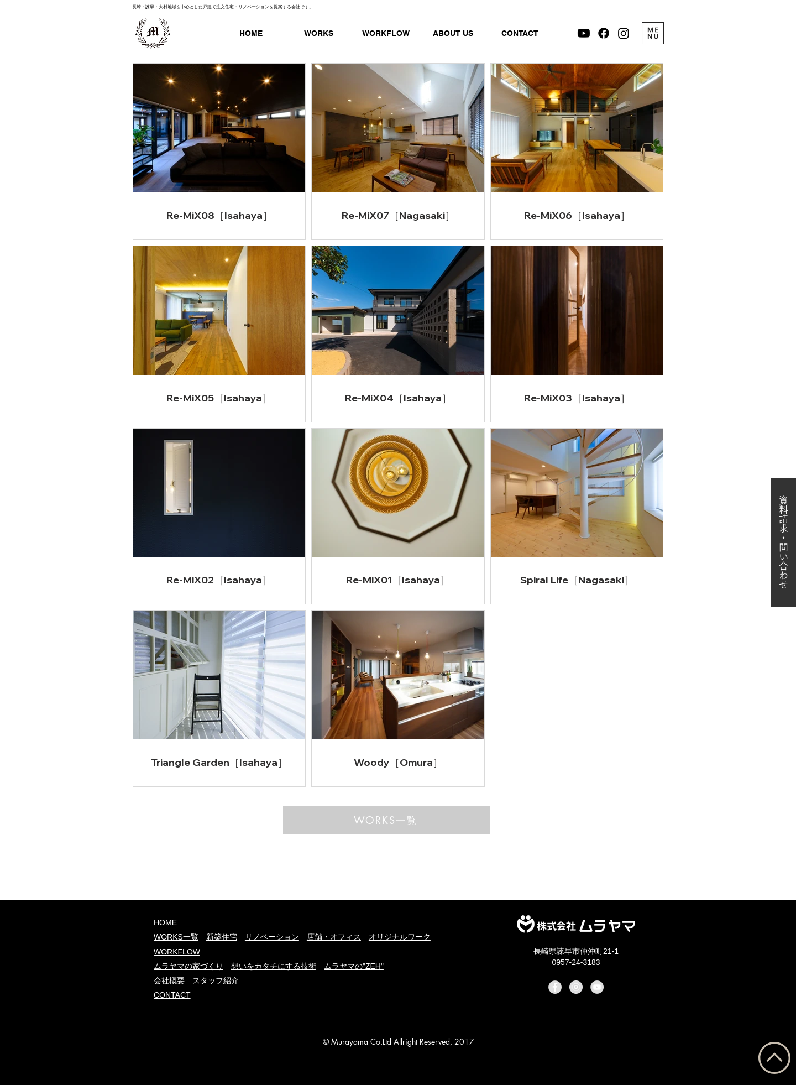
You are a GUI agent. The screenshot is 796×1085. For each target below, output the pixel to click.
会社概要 (169, 980)
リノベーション (272, 936)
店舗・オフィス (334, 936)
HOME (165, 922)
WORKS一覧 (176, 936)
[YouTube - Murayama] (597, 987)
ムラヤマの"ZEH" (354, 966)
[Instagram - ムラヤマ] (623, 33)
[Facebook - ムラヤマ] (603, 33)
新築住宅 (221, 936)
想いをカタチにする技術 (273, 966)
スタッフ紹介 (215, 980)
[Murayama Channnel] (584, 33)
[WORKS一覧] (386, 820)
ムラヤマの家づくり (188, 966)
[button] (453, 33)
